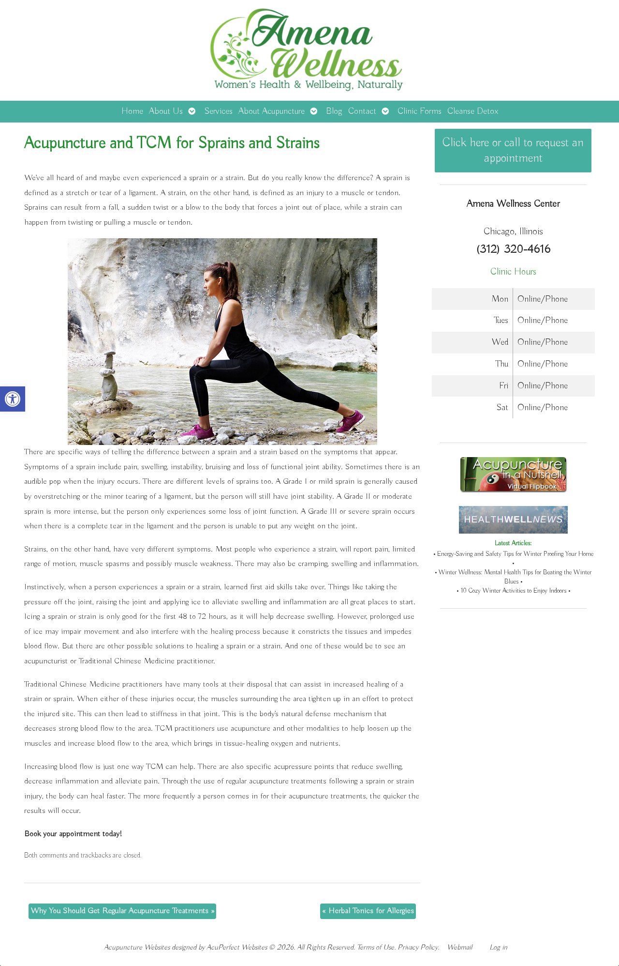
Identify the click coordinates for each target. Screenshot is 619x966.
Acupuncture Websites (137, 947)
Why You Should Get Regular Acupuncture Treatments (122, 911)
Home (132, 111)
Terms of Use (375, 947)
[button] (12, 399)
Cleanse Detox (472, 111)
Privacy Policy (418, 947)
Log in (498, 947)
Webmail (459, 947)
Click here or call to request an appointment (513, 150)
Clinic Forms (420, 111)
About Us (166, 111)
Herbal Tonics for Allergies (368, 911)
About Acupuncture (271, 111)
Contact (362, 111)
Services (218, 111)
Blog (334, 111)
